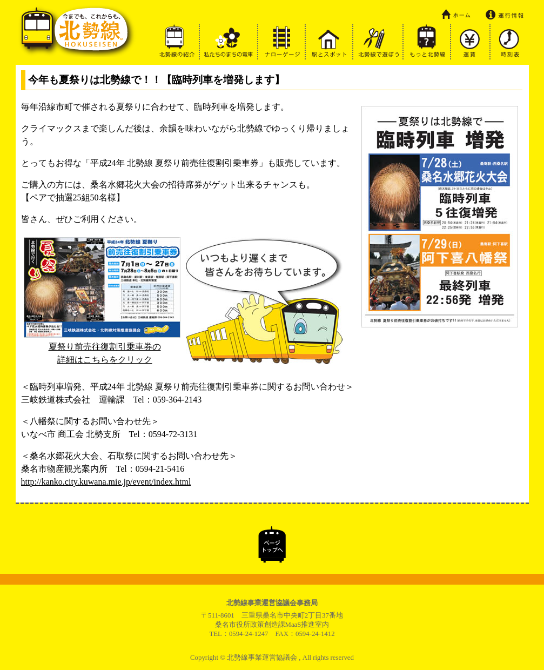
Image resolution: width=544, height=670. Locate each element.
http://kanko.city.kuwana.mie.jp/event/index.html (106, 481)
